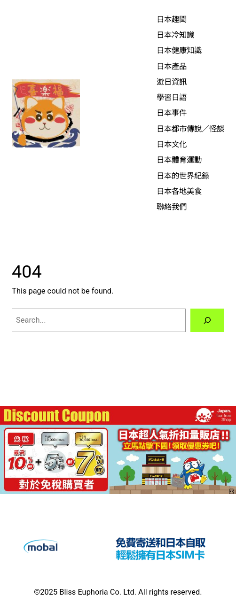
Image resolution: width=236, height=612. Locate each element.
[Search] (207, 320)
